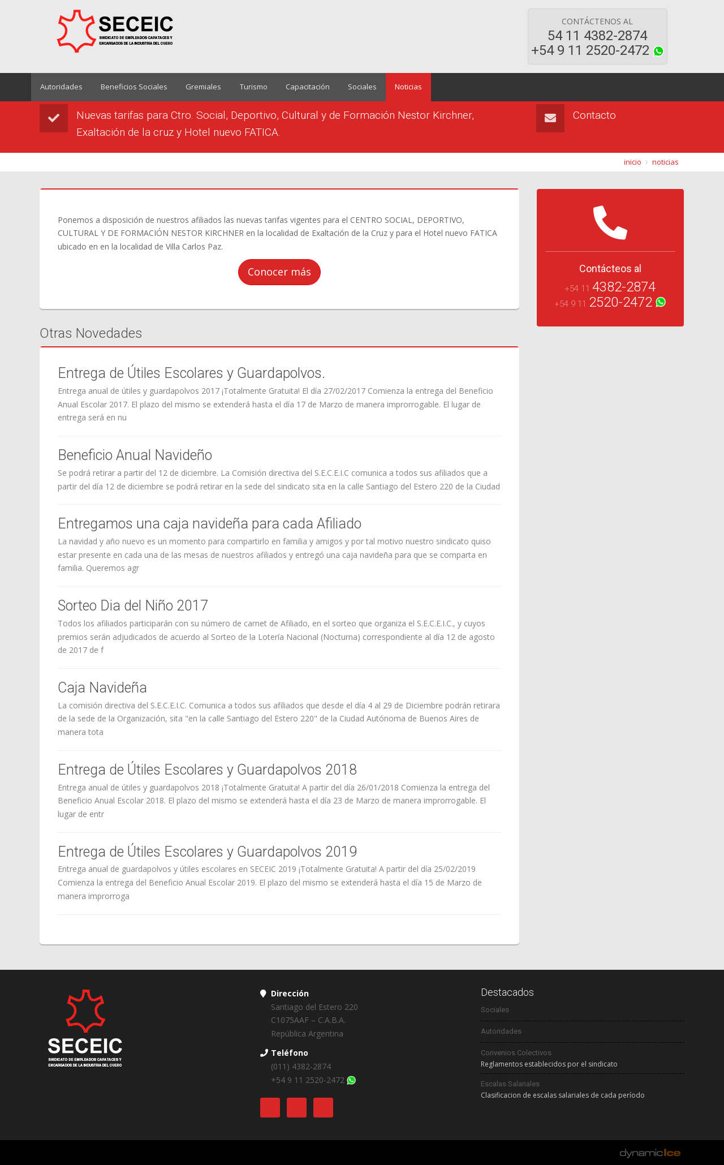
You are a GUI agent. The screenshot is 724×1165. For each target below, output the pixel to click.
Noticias (400, 87)
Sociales (355, 87)
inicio (632, 162)
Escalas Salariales (510, 1084)
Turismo (249, 87)
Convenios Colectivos (516, 1052)
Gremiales (200, 87)
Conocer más (279, 271)
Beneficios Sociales (132, 87)
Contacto (594, 115)
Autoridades (61, 87)
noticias (665, 162)
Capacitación (302, 87)
